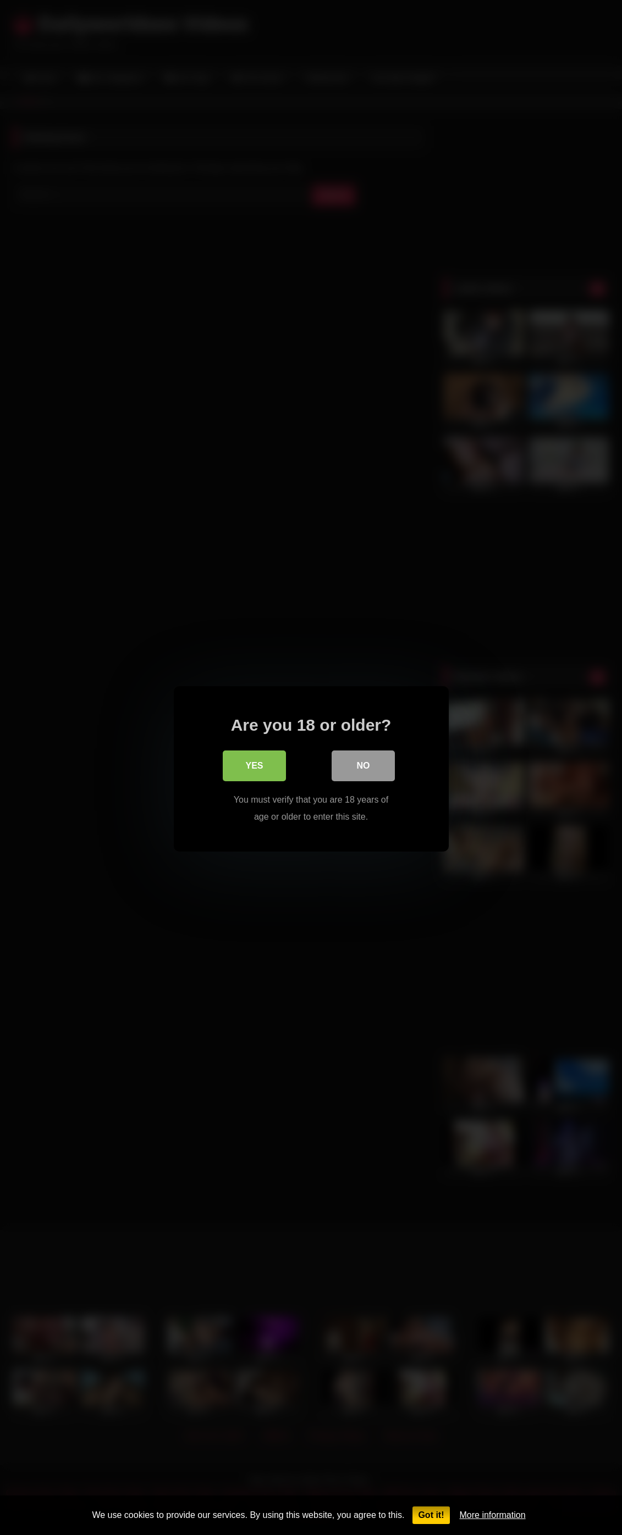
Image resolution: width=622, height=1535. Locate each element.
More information (493, 1515)
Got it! (431, 1515)
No (363, 764)
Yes (254, 764)
